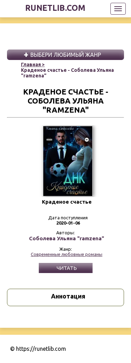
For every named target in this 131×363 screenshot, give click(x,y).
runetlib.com (55, 7)
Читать (67, 268)
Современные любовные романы (66, 254)
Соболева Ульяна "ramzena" (66, 238)
